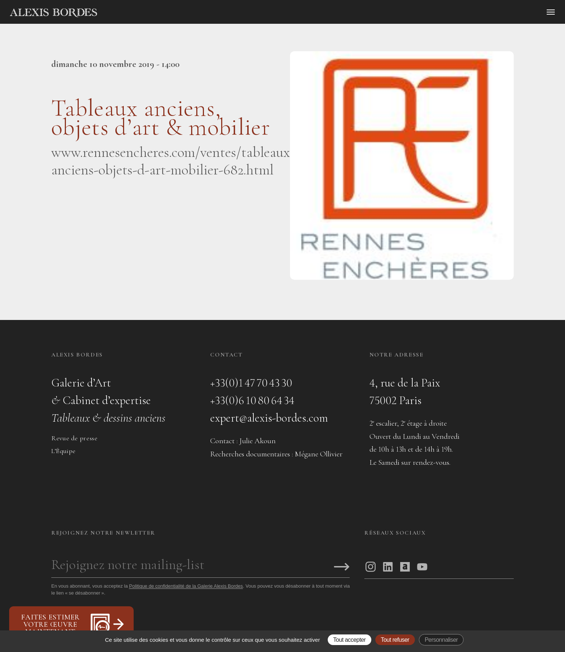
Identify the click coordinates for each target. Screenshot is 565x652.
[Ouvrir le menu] (550, 12)
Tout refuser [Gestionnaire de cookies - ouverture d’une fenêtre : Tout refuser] (395, 640)
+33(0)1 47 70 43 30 (251, 383)
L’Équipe (63, 451)
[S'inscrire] (341, 567)
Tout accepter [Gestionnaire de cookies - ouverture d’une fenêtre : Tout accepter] (349, 640)
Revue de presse (74, 438)
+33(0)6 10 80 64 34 (252, 400)
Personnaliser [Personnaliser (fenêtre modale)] (441, 640)
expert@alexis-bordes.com (269, 418)
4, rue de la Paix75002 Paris (404, 391)
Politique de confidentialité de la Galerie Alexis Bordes (186, 586)
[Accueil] (116, 13)
